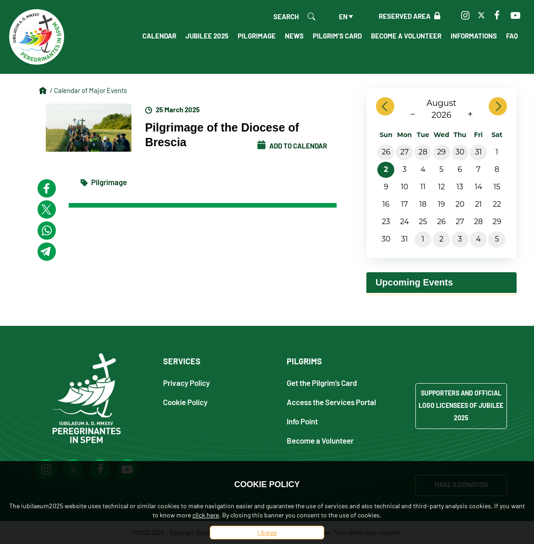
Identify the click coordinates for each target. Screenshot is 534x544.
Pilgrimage (257, 36)
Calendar (159, 36)
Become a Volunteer (406, 36)
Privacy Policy (186, 382)
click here (205, 515)
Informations (474, 36)
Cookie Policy (185, 401)
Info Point (302, 421)
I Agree (267, 532)
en (343, 16)
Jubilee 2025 (207, 36)
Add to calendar (292, 146)
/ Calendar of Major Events (88, 90)
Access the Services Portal (331, 401)
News (294, 36)
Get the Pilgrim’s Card (322, 382)
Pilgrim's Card (337, 36)
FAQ (512, 36)
